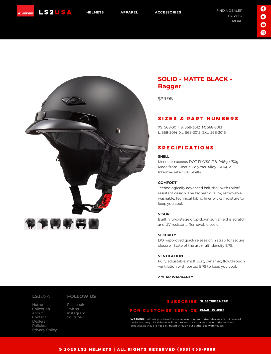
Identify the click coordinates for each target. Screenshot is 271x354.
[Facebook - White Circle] (263, 8)
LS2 (56, 12)
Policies (39, 325)
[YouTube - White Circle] (263, 24)
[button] (95, 12)
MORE (237, 21)
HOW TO (235, 16)
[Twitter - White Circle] (263, 16)
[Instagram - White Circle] (263, 32)
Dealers (38, 321)
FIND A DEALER (229, 10)
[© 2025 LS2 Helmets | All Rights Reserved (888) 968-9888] (136, 349)
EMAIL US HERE (212, 310)
